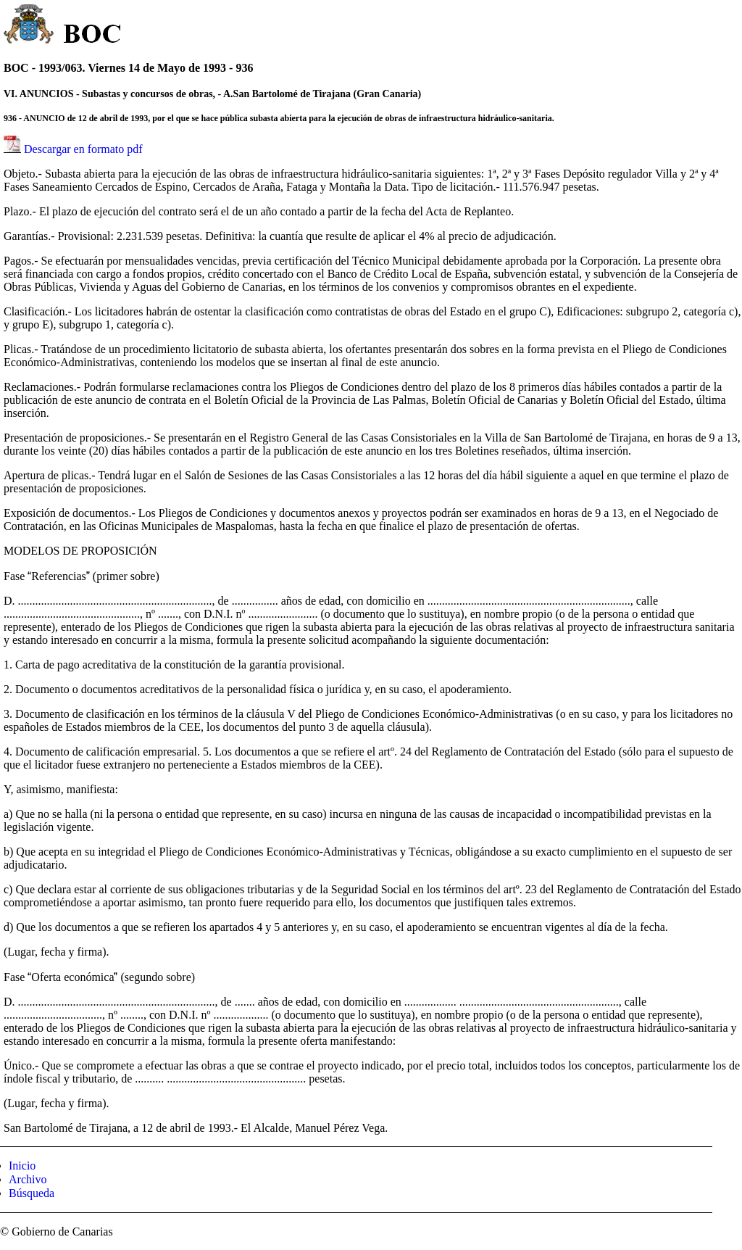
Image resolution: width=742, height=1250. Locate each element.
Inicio (22, 1165)
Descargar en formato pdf (83, 149)
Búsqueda (31, 1193)
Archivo (27, 1179)
